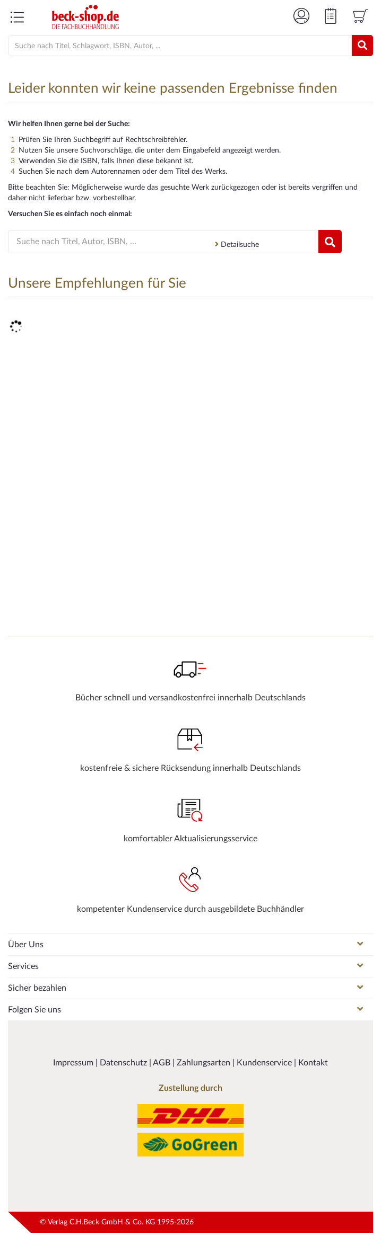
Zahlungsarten (204, 1063)
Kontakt (313, 1063)
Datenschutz (124, 1063)
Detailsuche (237, 244)
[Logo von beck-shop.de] (85, 17)
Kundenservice (265, 1063)
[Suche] (169, 46)
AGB (162, 1063)
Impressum (74, 1063)
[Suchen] (362, 45)
